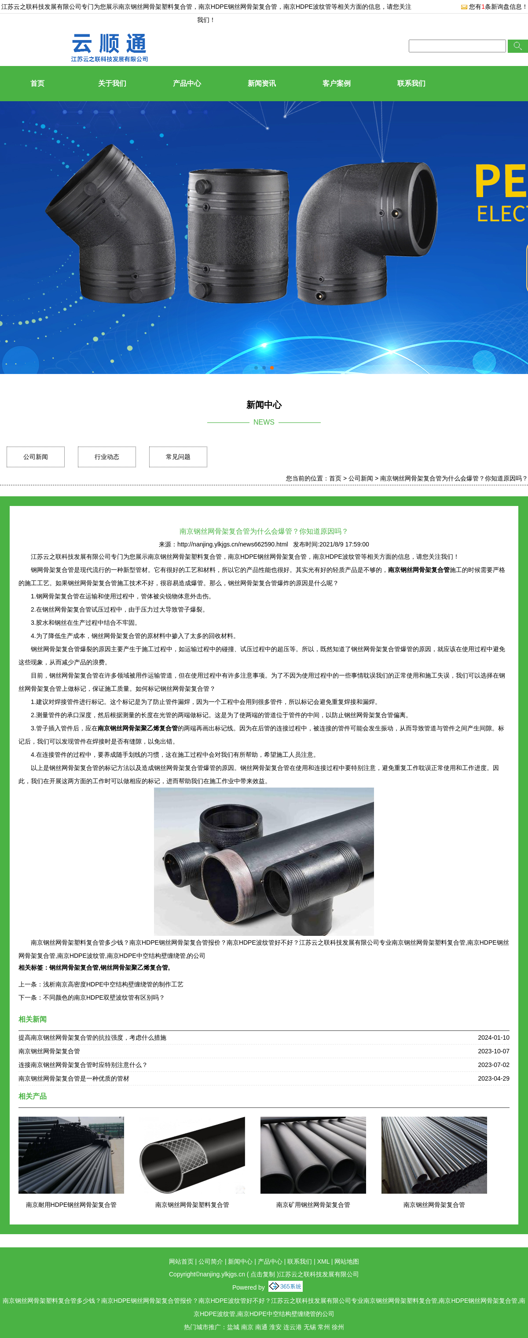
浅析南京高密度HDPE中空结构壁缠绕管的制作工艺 (113, 984)
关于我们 (112, 83)
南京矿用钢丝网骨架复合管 (313, 1204)
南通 (261, 1327)
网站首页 (181, 1261)
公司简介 (210, 1261)
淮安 (275, 1327)
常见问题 (178, 456)
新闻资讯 (262, 83)
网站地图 (346, 1261)
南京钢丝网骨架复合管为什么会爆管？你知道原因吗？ (454, 478)
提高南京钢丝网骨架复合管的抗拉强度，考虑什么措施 (92, 1037)
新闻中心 (240, 1261)
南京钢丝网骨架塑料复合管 (155, 6)
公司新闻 (35, 456)
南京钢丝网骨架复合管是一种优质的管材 (73, 1078)
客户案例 (337, 83)
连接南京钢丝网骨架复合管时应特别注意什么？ (83, 1064)
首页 (37, 83)
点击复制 (262, 1274)
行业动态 (107, 456)
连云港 (292, 1327)
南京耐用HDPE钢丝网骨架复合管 (71, 1204)
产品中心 (187, 83)
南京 (247, 1327)
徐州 (338, 1327)
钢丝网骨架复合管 (74, 967)
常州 (324, 1327)
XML (323, 1261)
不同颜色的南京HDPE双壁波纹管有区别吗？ (104, 997)
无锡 (310, 1327)
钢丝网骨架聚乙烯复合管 (134, 967)
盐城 (233, 1327)
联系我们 (411, 83)
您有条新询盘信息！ (494, 6)
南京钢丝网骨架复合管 (49, 1051)
